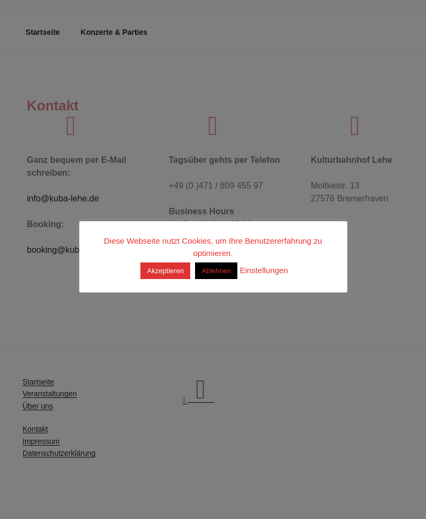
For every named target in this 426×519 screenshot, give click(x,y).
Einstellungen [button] (264, 270)
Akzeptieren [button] (165, 271)
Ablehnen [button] (216, 271)
